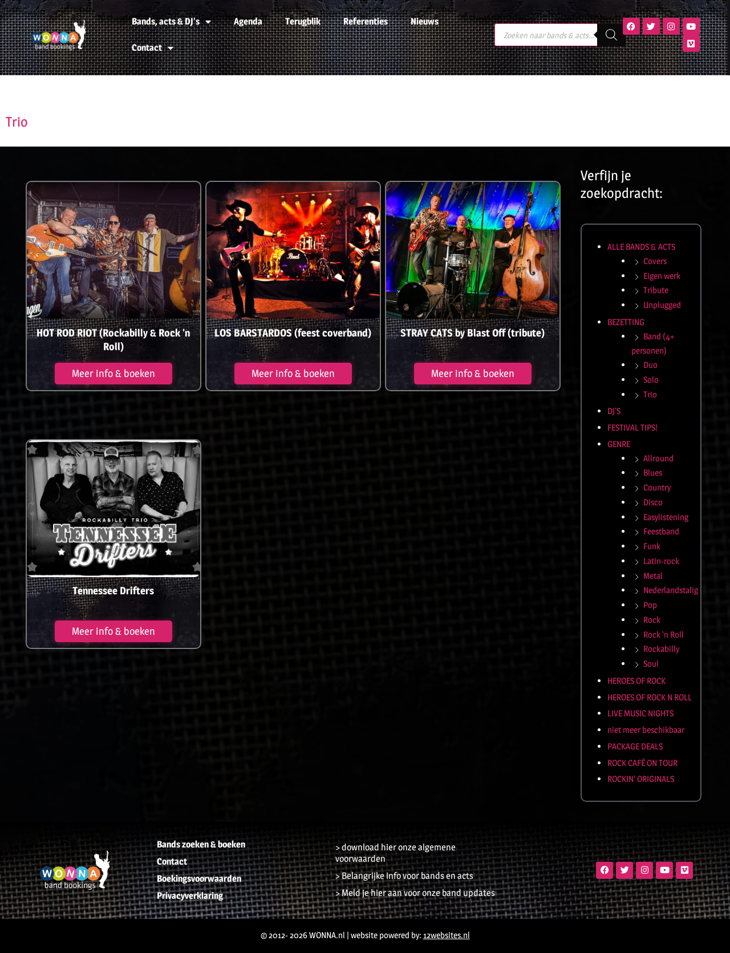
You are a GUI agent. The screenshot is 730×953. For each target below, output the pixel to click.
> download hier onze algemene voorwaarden (395, 853)
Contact (152, 48)
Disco (653, 502)
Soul (651, 663)
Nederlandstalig (670, 590)
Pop (650, 604)
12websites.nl (446, 935)
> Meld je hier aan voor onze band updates (415, 892)
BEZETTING (625, 322)
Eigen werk (661, 275)
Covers (655, 261)
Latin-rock (661, 560)
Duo (650, 364)
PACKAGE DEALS (635, 746)
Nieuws (425, 21)
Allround (658, 458)
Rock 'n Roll (663, 634)
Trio (650, 394)
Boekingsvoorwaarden (199, 878)
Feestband (661, 531)
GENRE (618, 444)
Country (657, 487)
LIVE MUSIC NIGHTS (640, 713)
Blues (652, 472)
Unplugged (662, 304)
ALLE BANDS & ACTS (641, 246)
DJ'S (613, 410)
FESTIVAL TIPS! (632, 427)
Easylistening (665, 517)
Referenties (365, 21)
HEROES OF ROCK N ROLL (649, 697)
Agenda (248, 21)
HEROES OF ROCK (636, 680)
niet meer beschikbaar (645, 729)
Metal (653, 575)
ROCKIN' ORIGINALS (640, 778)
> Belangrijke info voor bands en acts (404, 875)
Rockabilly (661, 648)
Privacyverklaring (190, 895)
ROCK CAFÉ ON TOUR (642, 762)
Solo (651, 379)
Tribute (655, 290)
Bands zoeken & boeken (201, 844)
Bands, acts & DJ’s (171, 21)
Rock (651, 619)
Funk (651, 546)
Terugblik (303, 21)
